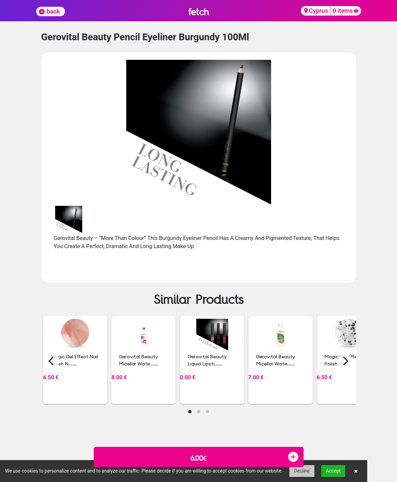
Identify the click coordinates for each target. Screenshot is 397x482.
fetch (198, 11)
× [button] (356, 471)
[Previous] (52, 361)
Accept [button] (333, 471)
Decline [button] (302, 471)
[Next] (345, 361)
